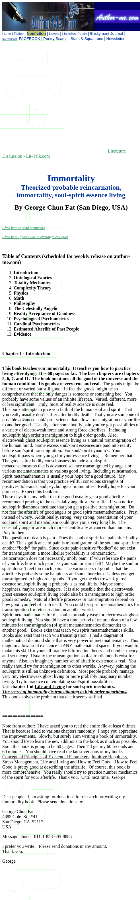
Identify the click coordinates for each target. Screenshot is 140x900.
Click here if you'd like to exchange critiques (35, 237)
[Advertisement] (53, 99)
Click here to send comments (23, 228)
